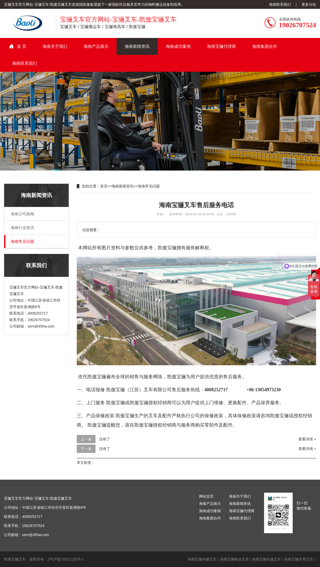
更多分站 (309, 4)
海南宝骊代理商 (221, 46)
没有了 (104, 439)
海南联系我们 (280, 4)
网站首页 (206, 496)
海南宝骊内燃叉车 (202, 559)
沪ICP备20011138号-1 (66, 559)
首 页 (21, 46)
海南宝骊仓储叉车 (266, 559)
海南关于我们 (54, 46)
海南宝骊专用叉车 (298, 559)
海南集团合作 (264, 46)
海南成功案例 (178, 46)
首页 (103, 186)
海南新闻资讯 (137, 46)
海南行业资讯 (22, 227)
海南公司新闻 (22, 214)
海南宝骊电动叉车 (234, 559)
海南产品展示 (96, 46)
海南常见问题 (22, 241)
